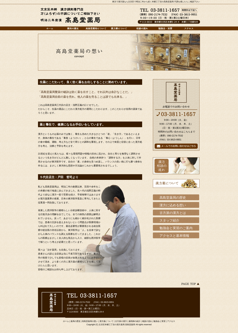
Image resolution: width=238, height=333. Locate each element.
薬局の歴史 (72, 28)
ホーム (49, 28)
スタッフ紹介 (169, 220)
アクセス (188, 28)
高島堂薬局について (95, 28)
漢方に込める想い (172, 205)
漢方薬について (119, 28)
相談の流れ (142, 28)
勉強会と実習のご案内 (176, 228)
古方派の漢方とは (172, 213)
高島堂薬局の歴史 (172, 197)
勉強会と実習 (165, 28)
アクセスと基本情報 (174, 235)
